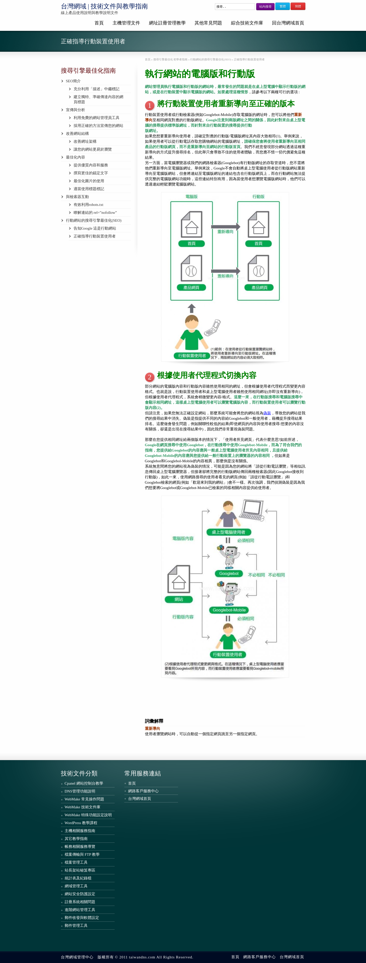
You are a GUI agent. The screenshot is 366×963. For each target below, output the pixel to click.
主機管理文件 (126, 22)
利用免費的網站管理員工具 (96, 118)
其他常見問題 (208, 22)
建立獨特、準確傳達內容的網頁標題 (98, 99)
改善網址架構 (85, 141)
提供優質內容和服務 (91, 165)
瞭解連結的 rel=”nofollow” (95, 212)
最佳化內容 (75, 157)
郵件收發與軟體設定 (82, 918)
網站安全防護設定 (80, 894)
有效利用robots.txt (88, 205)
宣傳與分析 (75, 110)
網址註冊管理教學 (167, 22)
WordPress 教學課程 (81, 823)
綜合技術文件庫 (247, 22)
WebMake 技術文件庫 (82, 807)
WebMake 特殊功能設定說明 (88, 815)
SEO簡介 (73, 81)
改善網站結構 (77, 133)
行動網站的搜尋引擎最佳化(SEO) (93, 220)
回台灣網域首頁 (288, 22)
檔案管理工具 (76, 862)
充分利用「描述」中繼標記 (96, 89)
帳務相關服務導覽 (80, 847)
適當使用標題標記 (89, 189)
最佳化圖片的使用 (89, 181)
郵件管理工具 (76, 926)
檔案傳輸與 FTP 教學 (82, 854)
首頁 (99, 22)
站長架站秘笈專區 (80, 870)
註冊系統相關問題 (80, 902)
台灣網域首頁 (139, 799)
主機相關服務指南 (80, 831)
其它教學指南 (76, 839)
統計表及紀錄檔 (78, 878)
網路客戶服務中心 (143, 791)
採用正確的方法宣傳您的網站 (98, 126)
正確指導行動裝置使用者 (95, 236)
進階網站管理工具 (80, 910)
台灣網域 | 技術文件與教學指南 (104, 6)
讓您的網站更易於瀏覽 (93, 149)
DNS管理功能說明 (80, 791)
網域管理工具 (76, 886)
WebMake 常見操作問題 (84, 799)
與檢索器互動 (77, 197)
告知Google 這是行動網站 (95, 228)
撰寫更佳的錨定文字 (91, 173)
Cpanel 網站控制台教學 (84, 783)
